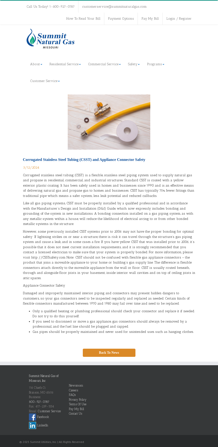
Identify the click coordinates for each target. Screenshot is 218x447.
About (36, 64)
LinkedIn (38, 425)
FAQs (72, 395)
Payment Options (121, 19)
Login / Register (179, 19)
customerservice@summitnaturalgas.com (114, 7)
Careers (73, 390)
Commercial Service (104, 64)
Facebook (39, 417)
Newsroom (76, 385)
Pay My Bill (150, 19)
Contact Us (75, 413)
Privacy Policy (77, 399)
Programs (155, 64)
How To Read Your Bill (83, 19)
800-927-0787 (39, 402)
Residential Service (65, 64)
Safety (134, 64)
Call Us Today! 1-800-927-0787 (51, 7)
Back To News (109, 352)
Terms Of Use (77, 404)
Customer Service (45, 81)
